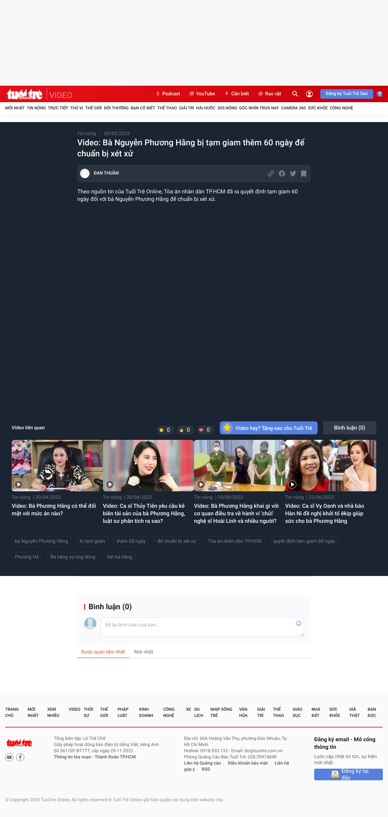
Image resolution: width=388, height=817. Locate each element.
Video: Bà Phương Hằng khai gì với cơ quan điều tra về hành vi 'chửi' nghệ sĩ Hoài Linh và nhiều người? (236, 513)
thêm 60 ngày (131, 541)
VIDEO (60, 95)
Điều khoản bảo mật (248, 763)
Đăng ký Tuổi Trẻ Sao (347, 93)
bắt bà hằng (119, 557)
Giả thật (354, 712)
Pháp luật (122, 712)
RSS (206, 769)
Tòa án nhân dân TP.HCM (235, 541)
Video (74, 709)
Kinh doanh (146, 712)
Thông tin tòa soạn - (74, 757)
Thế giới (93, 108)
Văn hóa (243, 712)
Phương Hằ (27, 557)
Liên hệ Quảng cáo (202, 763)
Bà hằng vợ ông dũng (72, 557)
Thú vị (76, 108)
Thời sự (88, 712)
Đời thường (116, 108)
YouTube (202, 94)
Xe (188, 709)
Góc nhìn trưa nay (259, 108)
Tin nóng (36, 108)
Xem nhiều (53, 712)
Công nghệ (341, 108)
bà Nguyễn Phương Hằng (41, 541)
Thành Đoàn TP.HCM (115, 757)
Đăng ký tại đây (355, 774)
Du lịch (198, 712)
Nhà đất (315, 712)
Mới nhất (15, 108)
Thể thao (167, 108)
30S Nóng (227, 108)
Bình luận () (349, 427)
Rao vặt (269, 94)
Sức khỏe (318, 108)
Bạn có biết (143, 108)
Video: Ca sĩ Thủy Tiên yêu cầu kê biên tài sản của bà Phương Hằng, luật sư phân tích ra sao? (144, 513)
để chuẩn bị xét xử (176, 541)
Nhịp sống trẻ (221, 712)
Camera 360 (293, 108)
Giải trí (186, 108)
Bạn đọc (372, 712)
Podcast (167, 94)
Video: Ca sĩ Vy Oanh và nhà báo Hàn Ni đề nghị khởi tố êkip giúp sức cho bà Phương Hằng (324, 513)
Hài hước (205, 108)
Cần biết (236, 94)
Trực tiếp (58, 108)
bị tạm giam (92, 541)
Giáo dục (298, 712)
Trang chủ (12, 712)
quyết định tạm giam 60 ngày (304, 541)
